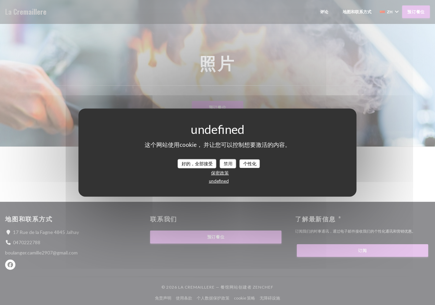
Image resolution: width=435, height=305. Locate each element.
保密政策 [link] (220, 173)
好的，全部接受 (197, 163)
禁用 (228, 163)
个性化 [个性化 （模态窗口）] (249, 163)
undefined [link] (219, 181)
